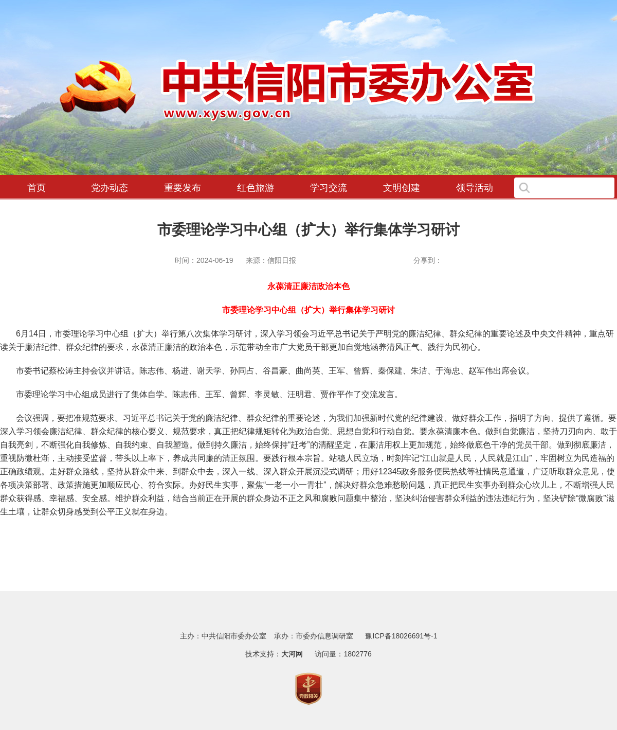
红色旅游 (255, 188)
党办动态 (109, 188)
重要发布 (182, 188)
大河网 (292, 654)
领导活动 (474, 188)
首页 (36, 188)
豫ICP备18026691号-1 (401, 636)
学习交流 (328, 188)
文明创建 (401, 188)
